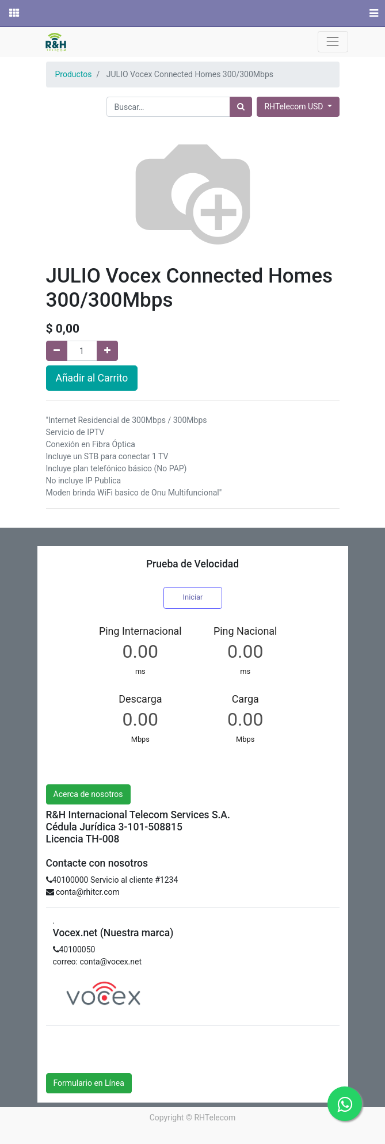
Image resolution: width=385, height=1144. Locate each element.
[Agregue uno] (107, 351)
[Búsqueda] (241, 107)
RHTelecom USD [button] (294, 106)
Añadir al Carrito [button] (92, 378)
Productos (73, 74)
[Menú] (372, 13)
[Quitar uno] (56, 351)
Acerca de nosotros (88, 794)
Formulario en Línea (89, 1083)
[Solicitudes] (13, 13)
